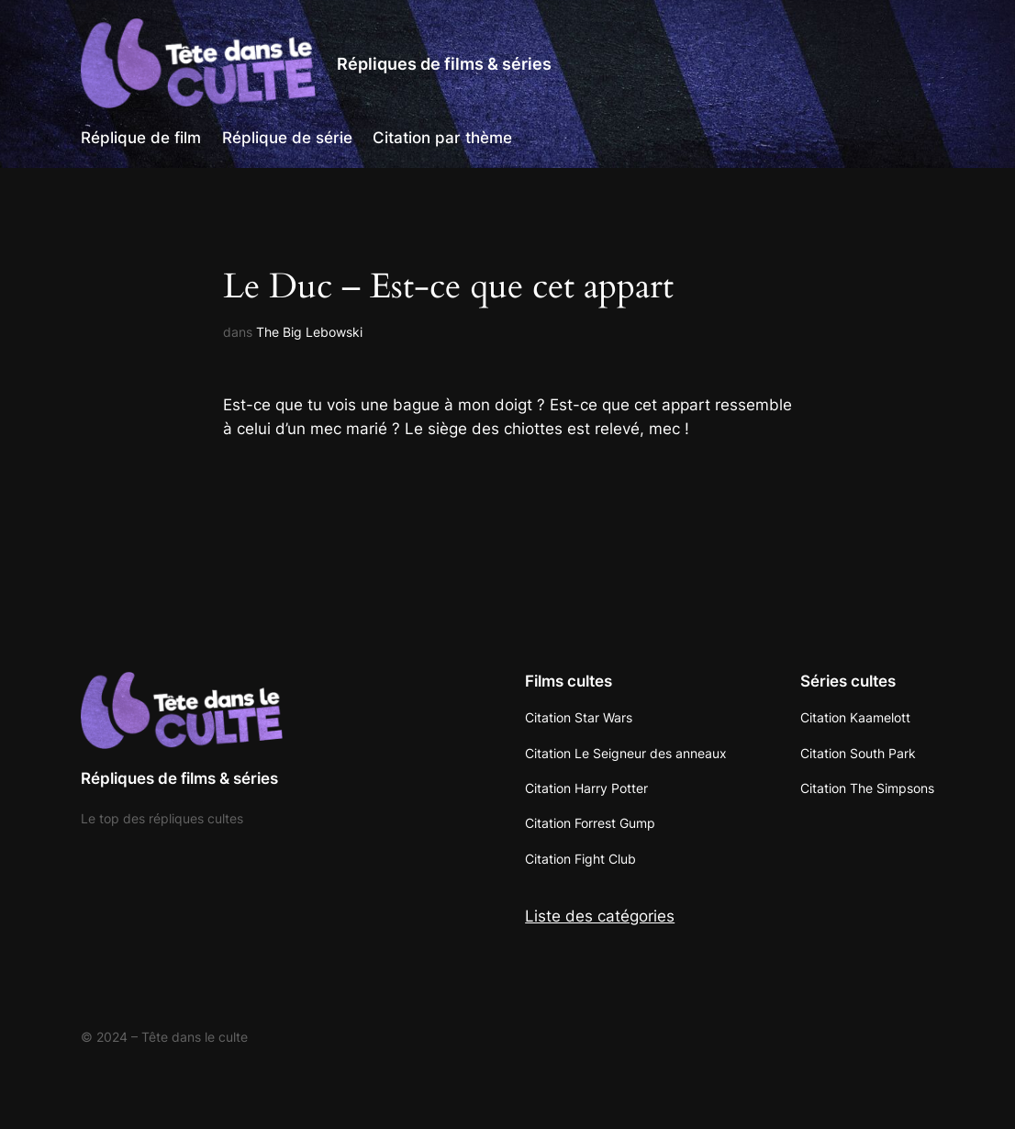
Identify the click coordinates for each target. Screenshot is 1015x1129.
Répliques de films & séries (444, 63)
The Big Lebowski (309, 332)
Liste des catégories (600, 916)
